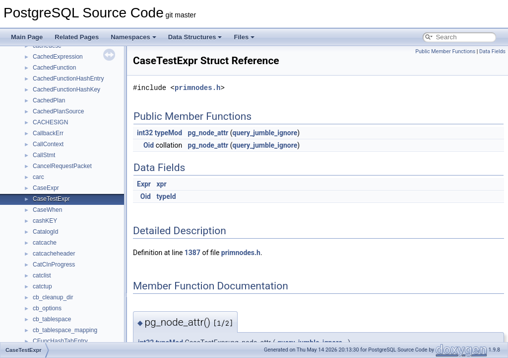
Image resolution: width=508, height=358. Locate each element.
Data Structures (195, 37)
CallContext (48, 144)
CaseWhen (47, 209)
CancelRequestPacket (62, 166)
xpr (161, 184)
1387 (192, 253)
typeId (166, 196)
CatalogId (45, 231)
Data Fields (492, 51)
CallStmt (44, 155)
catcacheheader (54, 253)
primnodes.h (197, 87)
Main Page (27, 37)
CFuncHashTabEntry (60, 341)
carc (38, 177)
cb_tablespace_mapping (65, 330)
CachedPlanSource (58, 111)
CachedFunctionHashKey (66, 89)
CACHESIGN (50, 122)
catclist (42, 275)
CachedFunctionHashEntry (68, 78)
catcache (45, 242)
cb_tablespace (52, 319)
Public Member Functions (445, 51)
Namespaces (133, 37)
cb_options (47, 308)
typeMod (168, 133)
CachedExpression (58, 56)
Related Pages (77, 37)
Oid (148, 145)
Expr (144, 184)
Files (244, 37)
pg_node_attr (208, 133)
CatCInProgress (54, 264)
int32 (145, 133)
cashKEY (45, 220)
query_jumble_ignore (264, 133)
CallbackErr (48, 133)
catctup (42, 286)
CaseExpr (46, 187)
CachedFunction (54, 67)
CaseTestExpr (51, 198)
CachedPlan (49, 100)
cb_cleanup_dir (53, 297)
